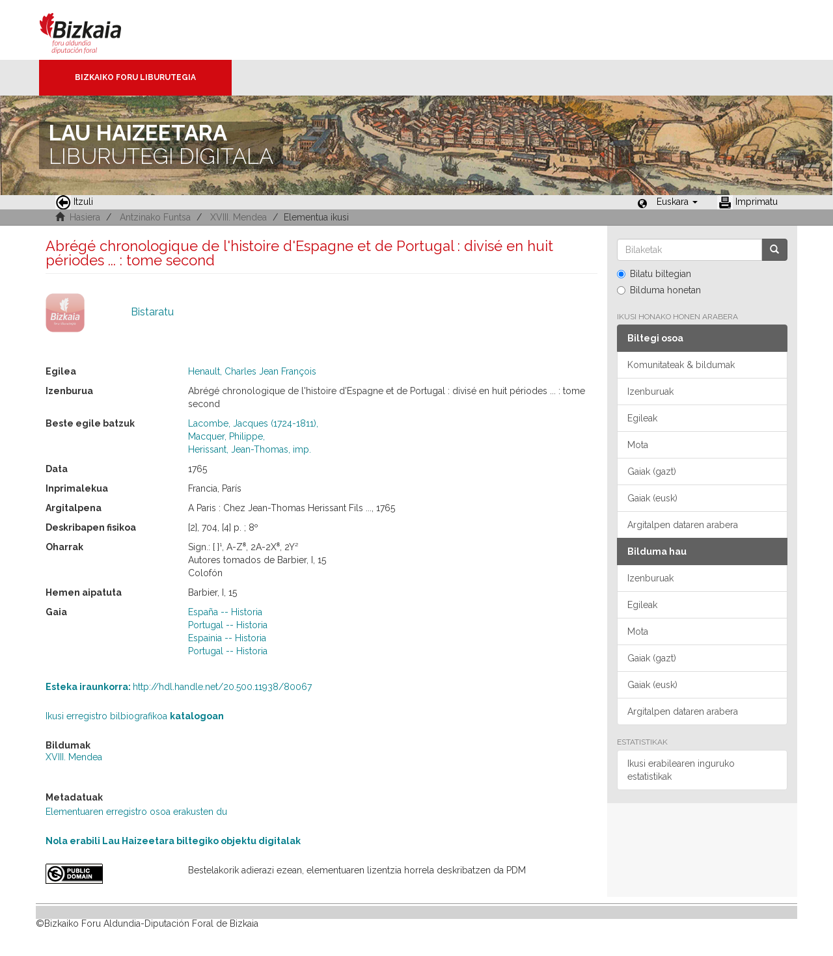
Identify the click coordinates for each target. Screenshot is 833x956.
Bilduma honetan (659, 290)
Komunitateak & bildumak (681, 365)
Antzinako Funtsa (155, 217)
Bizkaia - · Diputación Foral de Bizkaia (94, 30)
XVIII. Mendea (238, 217)
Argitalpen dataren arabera (682, 525)
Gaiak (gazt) (651, 471)
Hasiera (85, 217)
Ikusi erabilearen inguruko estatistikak (681, 770)
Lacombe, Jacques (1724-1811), (253, 423)
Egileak (642, 418)
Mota (637, 445)
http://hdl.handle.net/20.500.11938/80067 (179, 687)
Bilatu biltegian (654, 274)
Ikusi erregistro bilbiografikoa (135, 716)
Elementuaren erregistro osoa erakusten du (136, 811)
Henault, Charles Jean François (252, 371)
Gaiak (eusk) (652, 498)
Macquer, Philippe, (226, 436)
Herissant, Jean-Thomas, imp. (249, 449)
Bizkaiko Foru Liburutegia (135, 77)
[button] (677, 201)
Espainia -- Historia (227, 638)
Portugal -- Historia (227, 625)
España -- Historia (225, 612)
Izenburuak (650, 391)
